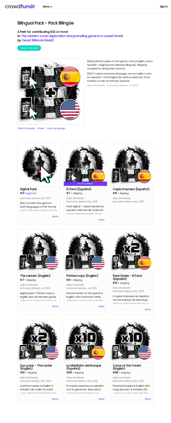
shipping (77, 193)
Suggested (31, 193)
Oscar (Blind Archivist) (38, 40)
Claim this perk (29, 48)
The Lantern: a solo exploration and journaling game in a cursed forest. (72, 36)
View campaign (56, 128)
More (55, 216)
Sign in (164, 6)
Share (41, 128)
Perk (23, 32)
